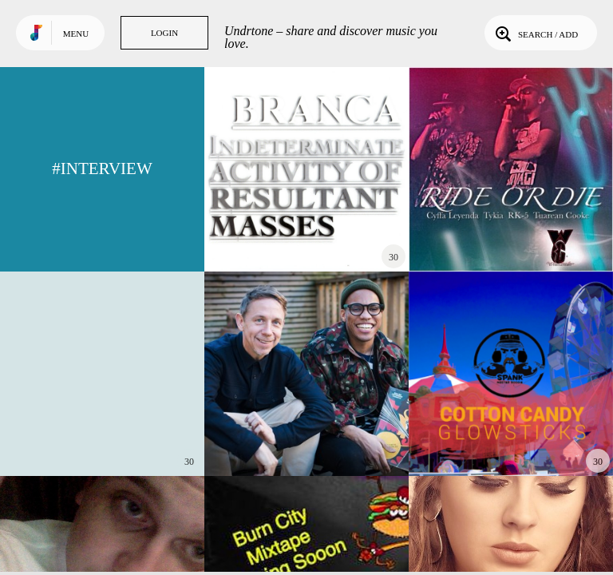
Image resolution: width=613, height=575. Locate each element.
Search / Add (535, 32)
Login (164, 33)
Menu (76, 33)
